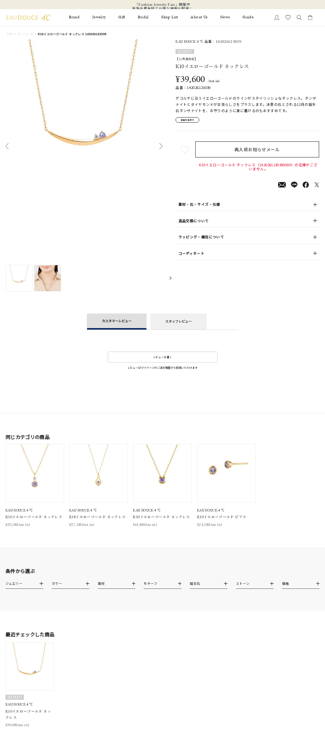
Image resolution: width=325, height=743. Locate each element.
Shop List (169, 17)
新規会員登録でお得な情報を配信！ (162, 9)
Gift (121, 17)
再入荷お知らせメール (258, 151)
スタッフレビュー (178, 321)
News (225, 17)
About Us (199, 17)
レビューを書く (162, 357)
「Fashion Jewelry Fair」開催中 (162, 5)
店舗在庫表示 (191, 121)
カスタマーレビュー (117, 321)
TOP (10, 34)
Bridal (143, 17)
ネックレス (25, 34)
